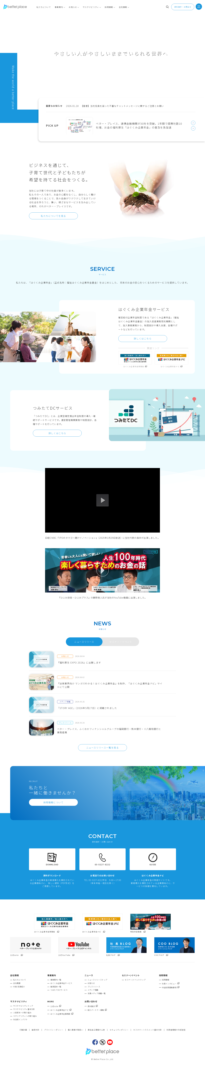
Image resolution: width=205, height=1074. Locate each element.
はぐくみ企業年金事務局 (61, 1014)
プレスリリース (94, 986)
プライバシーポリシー (53, 1030)
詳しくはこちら (142, 338)
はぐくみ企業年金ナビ (60, 1010)
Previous (193, 123)
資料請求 (93, 1006)
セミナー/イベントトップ (135, 979)
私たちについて (19, 979)
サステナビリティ (18, 1001)
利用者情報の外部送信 (176, 1030)
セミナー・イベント (120, 641)
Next (193, 128)
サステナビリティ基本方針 (24, 1009)
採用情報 (165, 979)
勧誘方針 (35, 1030)
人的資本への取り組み (22, 1012)
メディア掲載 (93, 990)
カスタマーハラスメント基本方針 (147, 1030)
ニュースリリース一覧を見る (102, 747)
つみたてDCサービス (58, 990)
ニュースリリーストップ (97, 979)
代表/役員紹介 (19, 986)
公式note (55, 1006)
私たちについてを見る (53, 216)
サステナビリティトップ (23, 1006)
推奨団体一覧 (55, 986)
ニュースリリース (84, 641)
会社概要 (16, 983)
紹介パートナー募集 (97, 1010)
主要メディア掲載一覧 (97, 993)
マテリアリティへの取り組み (25, 1016)
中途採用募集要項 (170, 987)
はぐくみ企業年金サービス (61, 983)
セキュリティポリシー (119, 1030)
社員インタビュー (170, 983)
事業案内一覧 (55, 979)
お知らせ (91, 983)
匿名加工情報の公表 (96, 1030)
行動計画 (23, 1030)
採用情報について (53, 802)
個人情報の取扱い (75, 1030)
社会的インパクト (20, 1019)
